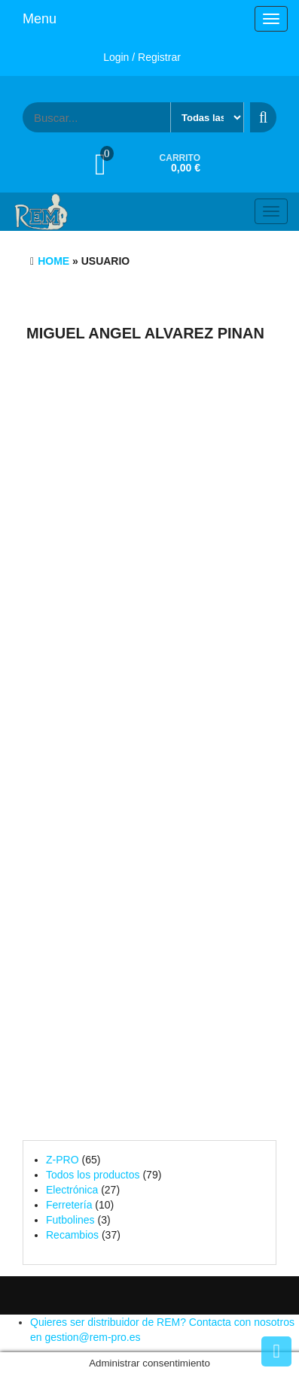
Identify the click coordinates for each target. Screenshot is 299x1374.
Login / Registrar (142, 57)
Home (53, 261)
